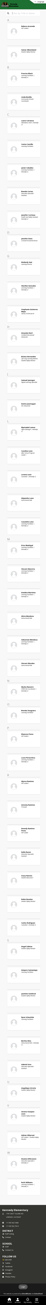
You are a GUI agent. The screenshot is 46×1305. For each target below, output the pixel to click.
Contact (6, 1237)
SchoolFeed (38, 1294)
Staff (5, 1247)
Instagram (7, 1270)
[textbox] (25, 13)
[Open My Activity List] (28, 1300)
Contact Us (7, 1250)
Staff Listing (8, 1234)
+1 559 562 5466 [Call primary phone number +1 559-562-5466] (12, 1223)
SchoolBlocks (26, 1294)
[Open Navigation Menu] (37, 1300)
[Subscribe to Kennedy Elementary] (7, 1259)
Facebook (7, 1266)
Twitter (6, 1263)
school (7, 1243)
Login (23, 1287)
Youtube (6, 1273)
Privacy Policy (8, 1277)
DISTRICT (7, 1230)
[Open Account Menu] (18, 1300)
